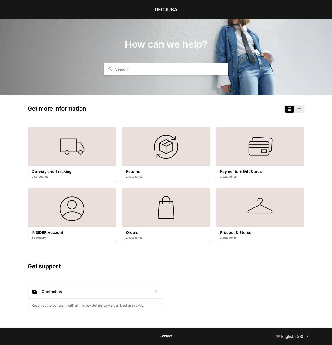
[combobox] (166, 69)
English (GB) (293, 336)
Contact (166, 336)
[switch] (294, 109)
